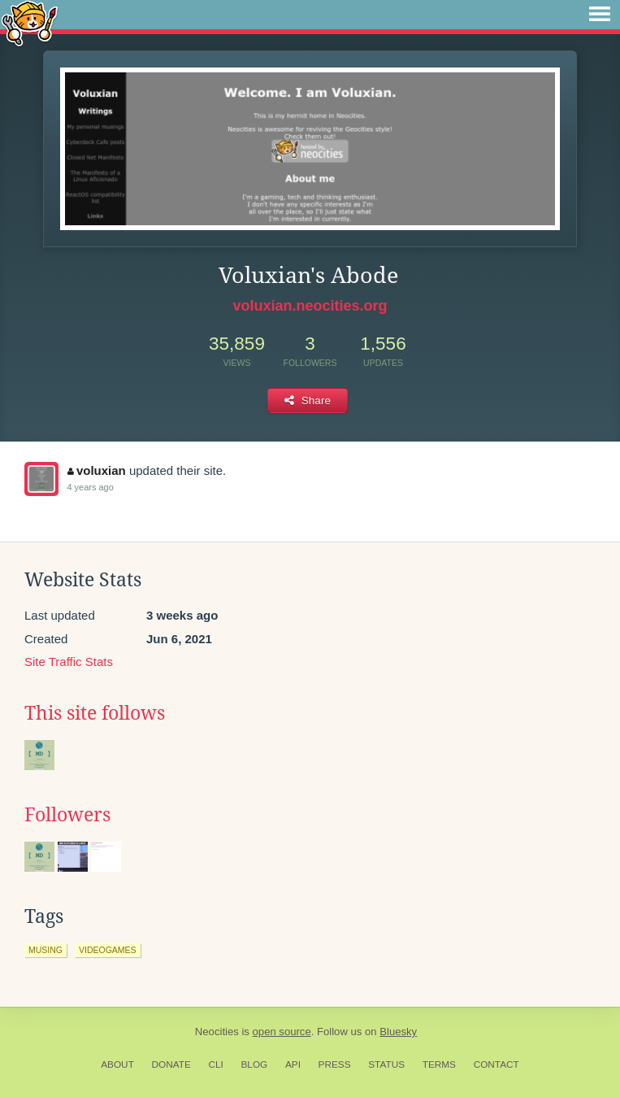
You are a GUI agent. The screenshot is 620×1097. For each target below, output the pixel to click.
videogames (108, 950)
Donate (171, 1064)
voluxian (96, 470)
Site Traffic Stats (68, 661)
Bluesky (398, 1031)
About (117, 1064)
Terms (439, 1064)
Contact (496, 1064)
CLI (215, 1064)
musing (45, 950)
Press (335, 1064)
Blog (254, 1064)
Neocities (217, 1031)
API (293, 1064)
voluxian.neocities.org (309, 306)
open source (282, 1031)
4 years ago (90, 487)
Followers (67, 814)
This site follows (94, 713)
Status (386, 1064)
